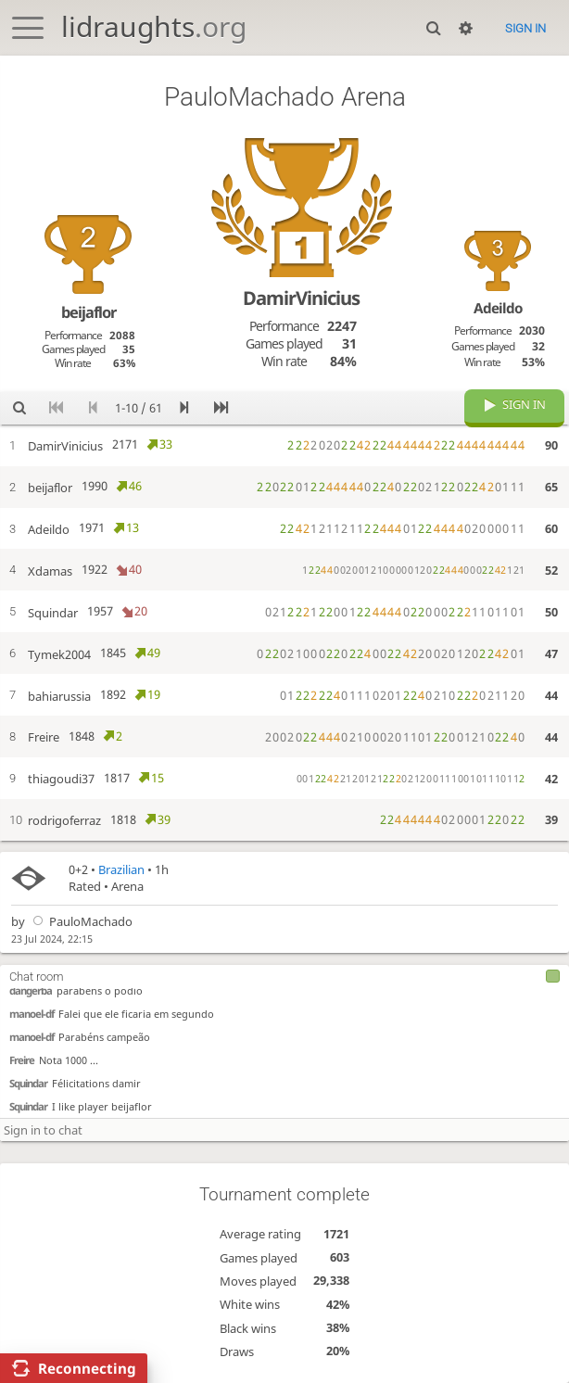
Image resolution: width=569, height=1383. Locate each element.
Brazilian (121, 869)
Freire (21, 1059)
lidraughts (154, 26)
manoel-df (31, 1013)
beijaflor (88, 312)
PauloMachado (80, 921)
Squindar (28, 1082)
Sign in (525, 28)
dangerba (30, 989)
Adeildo (498, 307)
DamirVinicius (301, 298)
